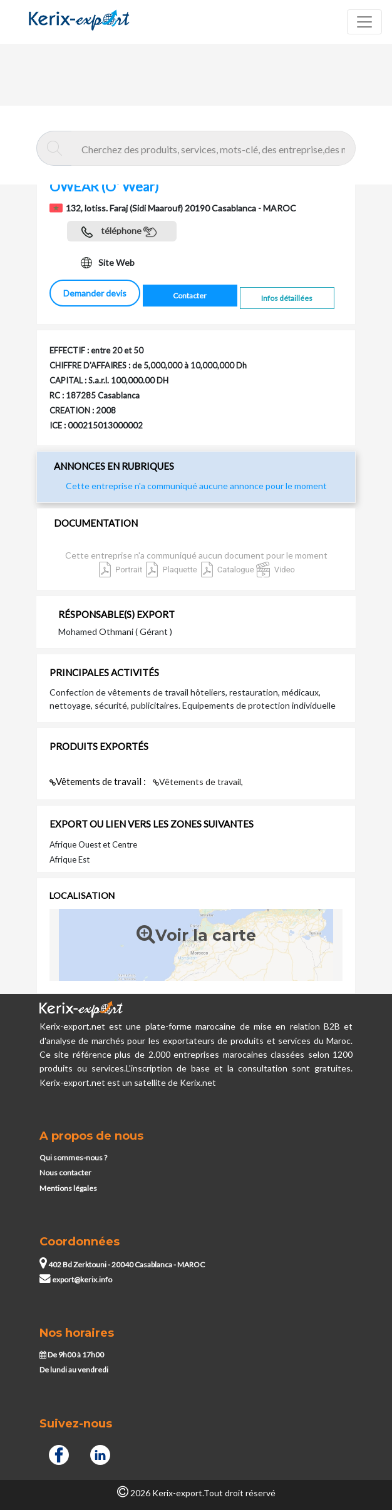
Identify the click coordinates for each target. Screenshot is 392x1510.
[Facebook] (58, 1453)
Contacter (190, 295)
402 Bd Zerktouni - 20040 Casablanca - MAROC (122, 1264)
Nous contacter (65, 1172)
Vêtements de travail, (198, 781)
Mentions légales (68, 1188)
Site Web (108, 262)
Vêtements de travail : (98, 781)
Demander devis (94, 293)
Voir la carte (196, 935)
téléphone (119, 231)
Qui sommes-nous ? (73, 1157)
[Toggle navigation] (364, 21)
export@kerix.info (75, 1279)
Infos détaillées (286, 298)
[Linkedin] (100, 1453)
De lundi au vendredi (73, 1369)
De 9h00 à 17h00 (71, 1354)
